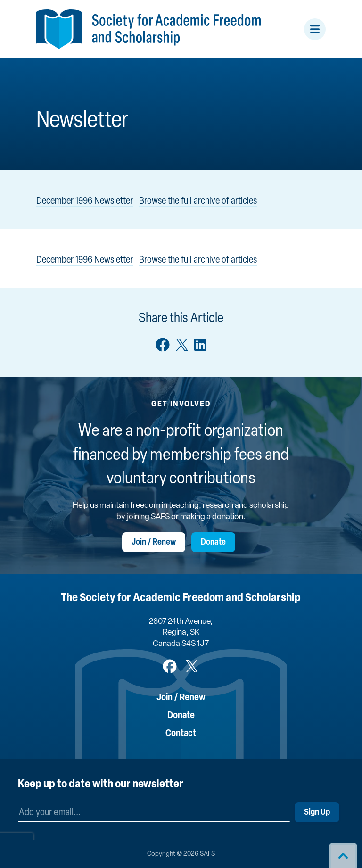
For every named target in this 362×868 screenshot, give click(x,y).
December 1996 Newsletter (84, 201)
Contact (180, 733)
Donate (213, 542)
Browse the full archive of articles (198, 201)
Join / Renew (154, 542)
